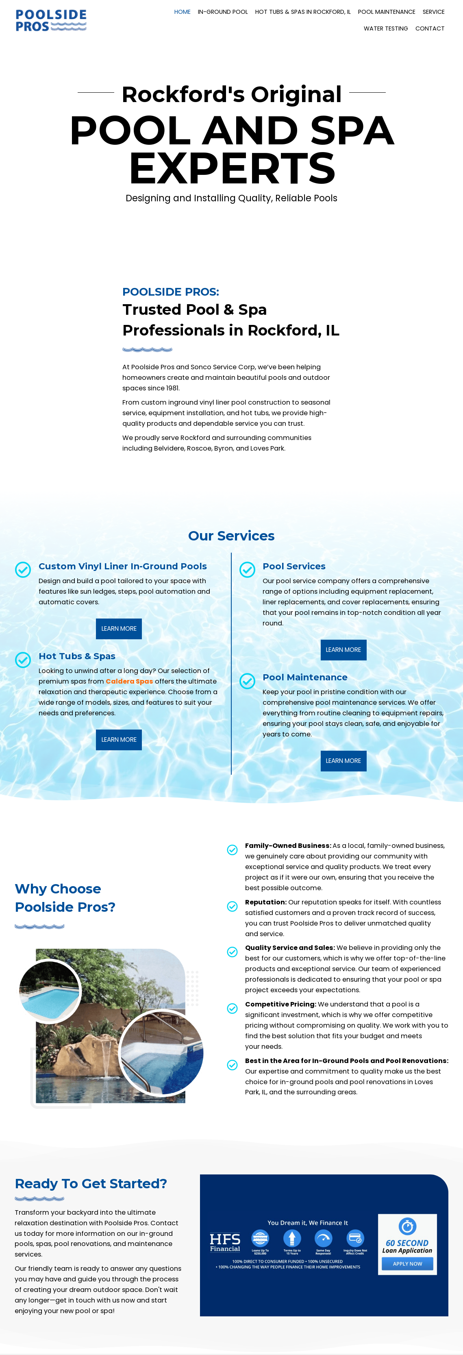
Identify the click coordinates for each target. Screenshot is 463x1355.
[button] (119, 629)
